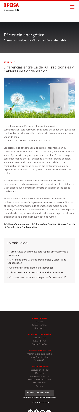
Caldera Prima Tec (39, 344)
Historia (39, 321)
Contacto (39, 386)
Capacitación (39, 360)
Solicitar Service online (38, 392)
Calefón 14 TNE (39, 341)
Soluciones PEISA (39, 325)
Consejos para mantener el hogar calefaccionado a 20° (37, 277)
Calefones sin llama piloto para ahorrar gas (31, 267)
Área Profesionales (39, 357)
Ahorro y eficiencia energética (39, 354)
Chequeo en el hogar (39, 370)
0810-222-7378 (41, 402)
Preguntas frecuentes (39, 376)
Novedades (39, 328)
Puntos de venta (39, 382)
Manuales (39, 373)
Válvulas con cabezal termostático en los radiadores (36, 272)
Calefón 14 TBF (39, 337)
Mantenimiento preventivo (39, 379)
